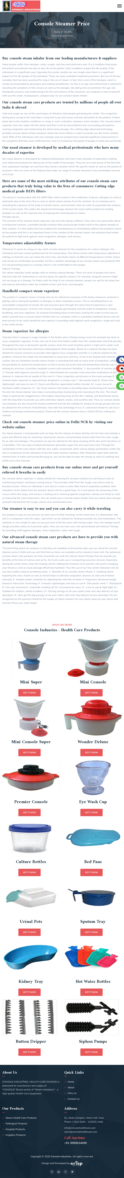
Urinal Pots (31, 922)
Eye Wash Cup (93, 802)
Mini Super (31, 682)
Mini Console (93, 682)
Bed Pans (93, 862)
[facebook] (52, 1172)
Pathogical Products (16, 1123)
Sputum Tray (93, 922)
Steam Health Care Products (21, 1118)
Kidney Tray (31, 982)
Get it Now (29, 692)
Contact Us (74, 1099)
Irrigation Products (16, 1135)
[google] (65, 1172)
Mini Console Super (31, 742)
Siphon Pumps (93, 1042)
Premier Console (31, 802)
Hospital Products (15, 1129)
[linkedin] (58, 1172)
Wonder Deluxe (93, 742)
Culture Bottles (31, 862)
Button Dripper (31, 1042)
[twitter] (72, 1172)
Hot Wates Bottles (93, 982)
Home (57, 32)
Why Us (72, 1093)
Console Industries (61, 1156)
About (71, 1087)
